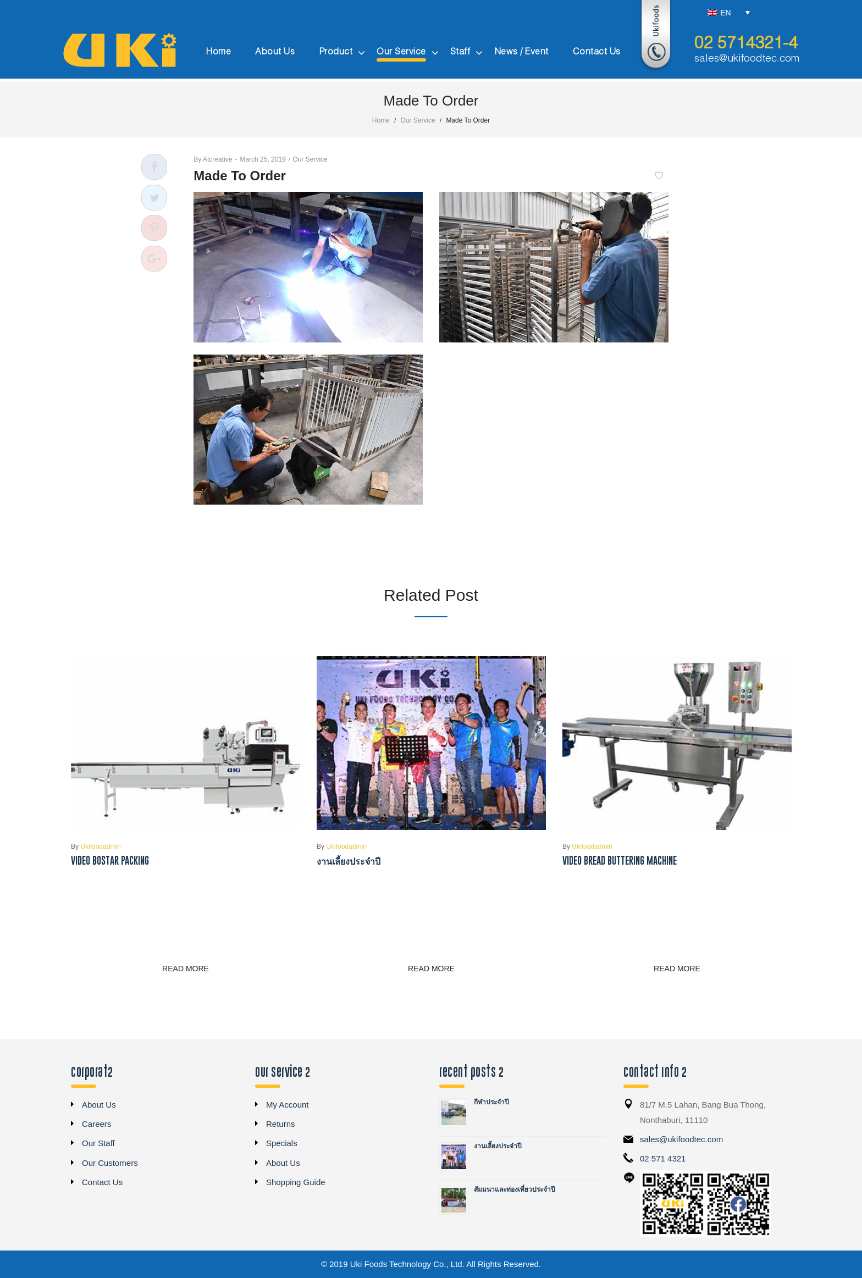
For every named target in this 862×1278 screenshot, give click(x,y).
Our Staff (98, 1143)
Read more (185, 968)
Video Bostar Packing (110, 860)
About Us (99, 1104)
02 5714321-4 (746, 44)
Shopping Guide (295, 1182)
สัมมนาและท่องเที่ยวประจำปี (514, 1189)
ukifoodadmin (96, 846)
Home (381, 120)
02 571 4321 (663, 1158)
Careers (96, 1123)
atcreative (213, 159)
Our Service (417, 120)
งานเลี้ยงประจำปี (348, 860)
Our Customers (110, 1163)
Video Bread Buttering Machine (619, 860)
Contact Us (102, 1182)
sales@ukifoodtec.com (746, 59)
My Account (287, 1104)
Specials (281, 1143)
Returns (280, 1123)
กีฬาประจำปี (491, 1102)
